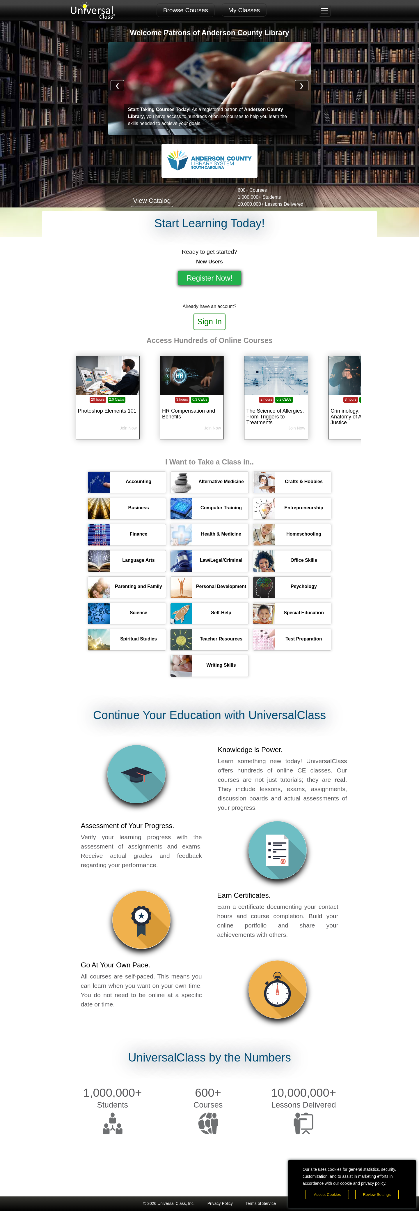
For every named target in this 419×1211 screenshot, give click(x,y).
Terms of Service (261, 1203)
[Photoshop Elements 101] (107, 407)
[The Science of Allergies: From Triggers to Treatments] (276, 407)
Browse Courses (185, 10)
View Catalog (152, 200)
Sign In (209, 321)
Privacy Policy (220, 1203)
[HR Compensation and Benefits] (191, 407)
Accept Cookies (327, 1194)
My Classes (244, 10)
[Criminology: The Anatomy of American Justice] (360, 407)
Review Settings (377, 1194)
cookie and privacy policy (362, 1183)
